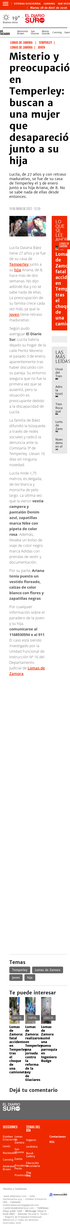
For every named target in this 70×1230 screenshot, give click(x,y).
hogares (31, 1140)
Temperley (19, 264)
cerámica (32, 1146)
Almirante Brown (22, 32)
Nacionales (10, 1153)
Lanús (6, 1146)
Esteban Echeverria (27, 4)
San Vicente (35, 32)
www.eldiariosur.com (15, 1196)
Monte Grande (46, 32)
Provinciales (22, 1175)
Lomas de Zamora (47, 970)
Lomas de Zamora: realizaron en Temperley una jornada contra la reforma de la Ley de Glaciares (33, 1053)
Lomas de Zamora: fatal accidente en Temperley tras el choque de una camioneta (18, 1049)
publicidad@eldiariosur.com (19, 1208)
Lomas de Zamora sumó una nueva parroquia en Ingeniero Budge (49, 1044)
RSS (51, 1142)
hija (17, 269)
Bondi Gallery (30, 1155)
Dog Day (28, 1174)
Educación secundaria (33, 1164)
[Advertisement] (35, 714)
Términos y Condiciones (15, 1189)
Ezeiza (18, 1159)
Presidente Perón (21, 1167)
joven (14, 314)
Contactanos (57, 1136)
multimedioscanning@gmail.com (21, 1205)
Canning (49, 4)
